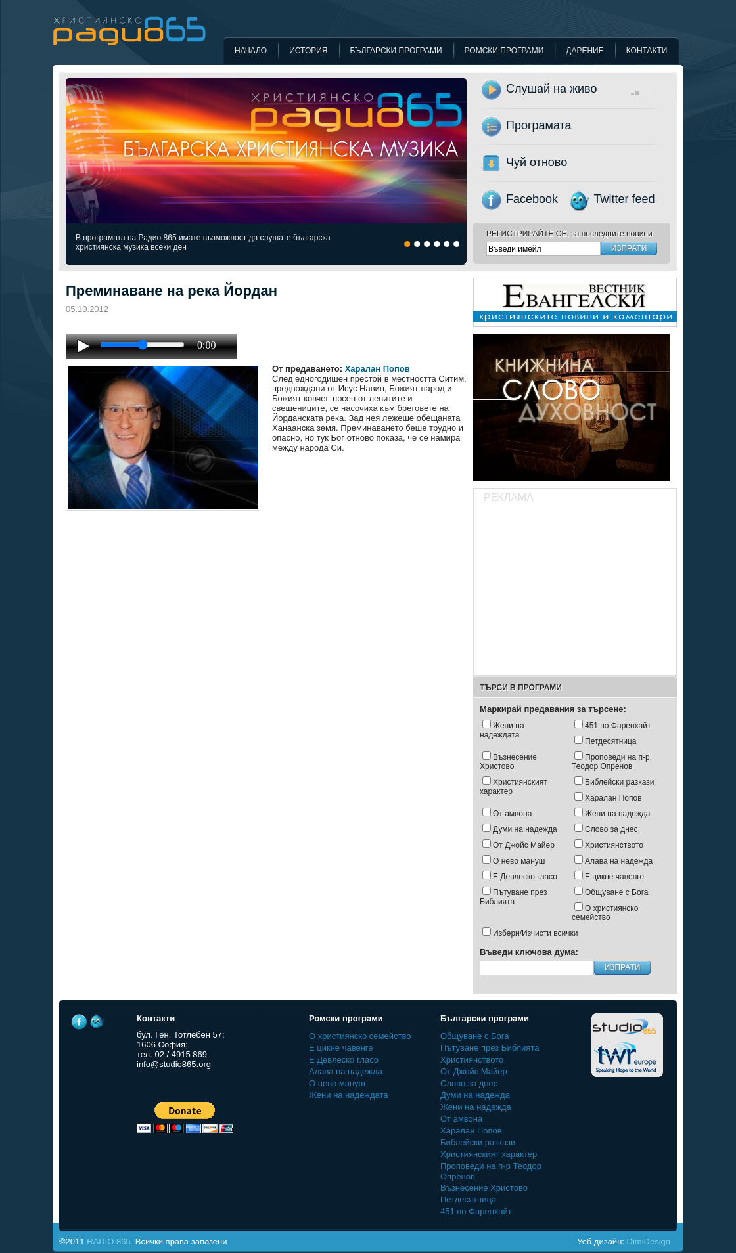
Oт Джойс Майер (524, 845)
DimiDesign (648, 1241)
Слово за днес (611, 829)
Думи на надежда (525, 829)
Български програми (396, 50)
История (308, 50)
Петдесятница (611, 741)
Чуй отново (536, 162)
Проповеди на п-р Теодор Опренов (611, 762)
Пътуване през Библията (513, 897)
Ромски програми (504, 50)
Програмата (539, 125)
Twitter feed (624, 199)
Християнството (614, 845)
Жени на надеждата (502, 730)
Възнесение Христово (508, 762)
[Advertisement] (574, 591)
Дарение (584, 50)
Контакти (647, 50)
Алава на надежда (619, 861)
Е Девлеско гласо (525, 876)
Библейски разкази (620, 782)
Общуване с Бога (616, 892)
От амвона (512, 813)
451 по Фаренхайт (618, 725)
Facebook (532, 199)
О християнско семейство (605, 913)
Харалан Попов (377, 369)
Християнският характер (513, 787)
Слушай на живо (594, 88)
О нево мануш (519, 861)
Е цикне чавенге (614, 876)
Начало (251, 50)
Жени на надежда (617, 813)
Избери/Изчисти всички (535, 933)
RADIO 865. (110, 1241)
